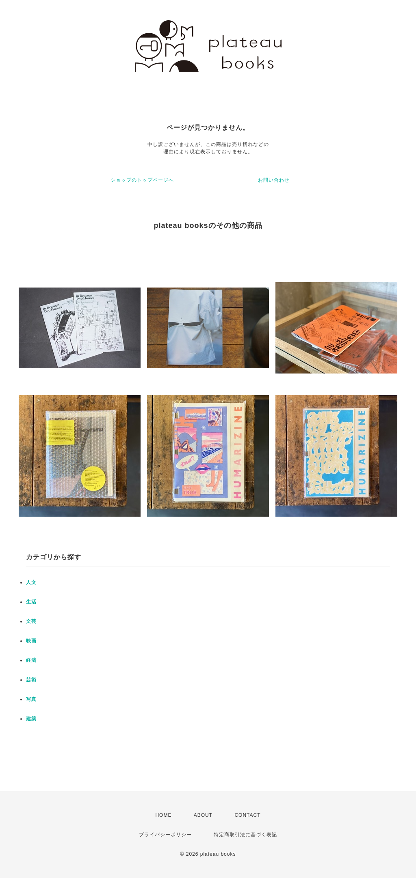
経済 (31, 660)
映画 (31, 641)
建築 (31, 718)
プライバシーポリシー (165, 834)
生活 (31, 602)
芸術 (31, 680)
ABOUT (203, 815)
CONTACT (247, 815)
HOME (163, 815)
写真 (31, 699)
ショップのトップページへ (142, 180)
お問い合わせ (274, 180)
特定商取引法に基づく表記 (245, 834)
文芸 (31, 621)
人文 (31, 582)
